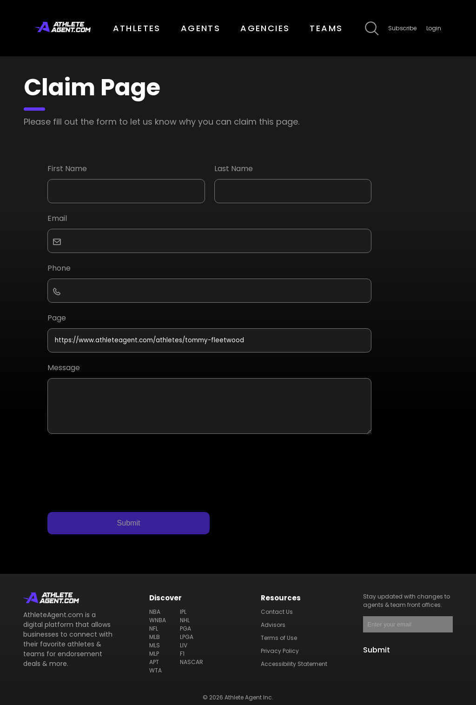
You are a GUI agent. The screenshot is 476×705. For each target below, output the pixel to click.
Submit (128, 523)
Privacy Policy (280, 651)
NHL (185, 620)
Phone (59, 268)
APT (154, 662)
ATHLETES (137, 28)
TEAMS (326, 28)
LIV (183, 645)
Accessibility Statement (294, 664)
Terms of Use (279, 638)
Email (57, 218)
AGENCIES (265, 28)
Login (433, 28)
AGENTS (200, 28)
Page (56, 318)
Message (63, 367)
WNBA (157, 620)
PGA (185, 628)
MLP (154, 654)
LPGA (186, 637)
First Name (67, 168)
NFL (153, 628)
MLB (154, 637)
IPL (183, 612)
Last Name (233, 168)
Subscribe (402, 28)
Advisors (273, 625)
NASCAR (191, 662)
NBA (154, 612)
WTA (155, 670)
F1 (182, 654)
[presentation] (118, 466)
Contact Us (277, 612)
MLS (154, 645)
